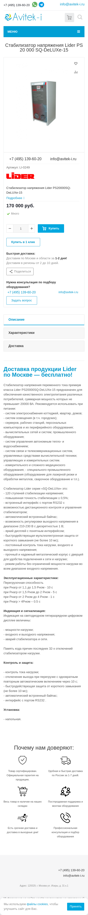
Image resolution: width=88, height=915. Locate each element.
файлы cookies (37, 904)
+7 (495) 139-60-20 (17, 5)
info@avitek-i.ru (72, 4)
